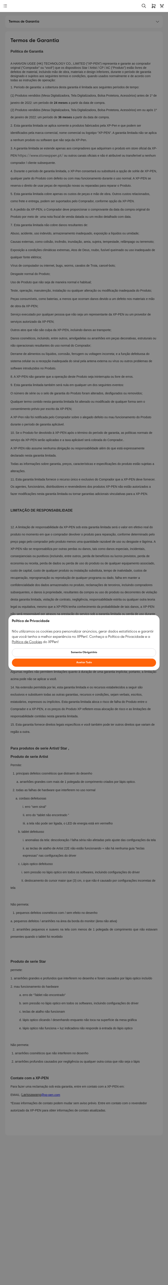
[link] (153, 6)
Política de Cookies (27, 642)
